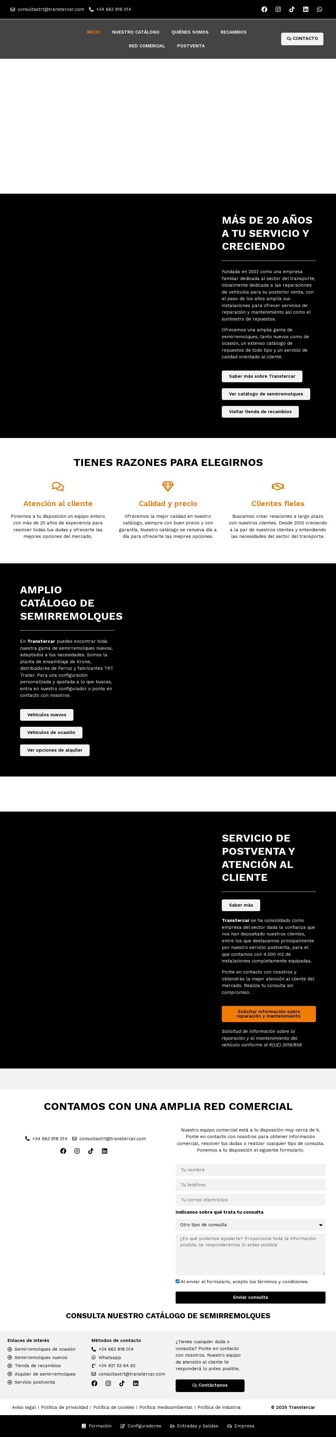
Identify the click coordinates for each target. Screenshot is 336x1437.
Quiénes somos (190, 32)
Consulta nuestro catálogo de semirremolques (168, 1315)
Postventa (191, 46)
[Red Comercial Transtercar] (85, 1227)
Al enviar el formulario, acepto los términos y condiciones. (245, 1281)
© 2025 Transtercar (293, 1407)
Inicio (93, 32)
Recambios (234, 32)
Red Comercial (147, 46)
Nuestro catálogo (135, 32)
